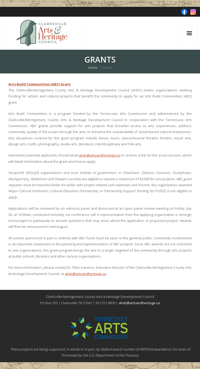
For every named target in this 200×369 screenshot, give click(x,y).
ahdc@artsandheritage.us (99, 155)
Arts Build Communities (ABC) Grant (39, 84)
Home (92, 67)
